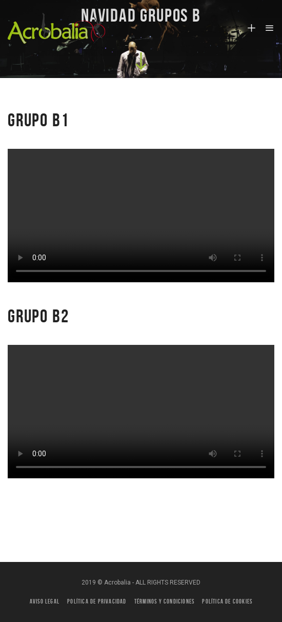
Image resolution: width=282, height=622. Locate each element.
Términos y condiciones (164, 601)
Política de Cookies (227, 601)
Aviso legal (44, 601)
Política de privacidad (96, 601)
